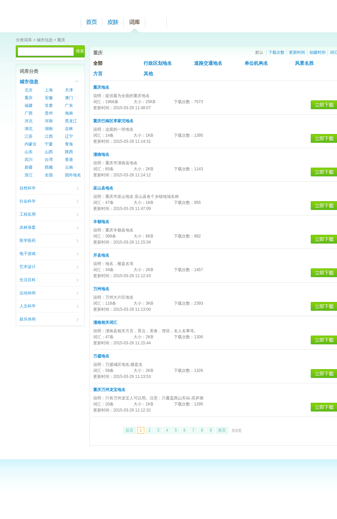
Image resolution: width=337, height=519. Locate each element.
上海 (49, 90)
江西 (49, 136)
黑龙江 (71, 121)
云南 (69, 167)
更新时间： (103, 107)
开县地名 (101, 255)
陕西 (69, 151)
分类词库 (24, 40)
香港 (69, 159)
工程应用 (28, 214)
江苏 (29, 136)
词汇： (99, 101)
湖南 (49, 128)
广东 (69, 105)
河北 (29, 121)
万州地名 (101, 289)
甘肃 (49, 105)
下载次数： (184, 101)
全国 (49, 175)
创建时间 (317, 52)
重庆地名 (101, 87)
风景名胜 (304, 63)
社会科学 (28, 201)
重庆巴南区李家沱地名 (113, 121)
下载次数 (276, 52)
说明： (99, 95)
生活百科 (28, 279)
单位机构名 (256, 63)
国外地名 (73, 175)
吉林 (69, 128)
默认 (259, 52)
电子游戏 (28, 253)
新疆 (29, 167)
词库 (134, 22)
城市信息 (45, 40)
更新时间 (297, 52)
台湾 (49, 159)
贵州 (49, 113)
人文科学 (28, 306)
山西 (49, 151)
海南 (69, 113)
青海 (69, 144)
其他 (148, 73)
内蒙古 (31, 144)
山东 (29, 151)
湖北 (29, 128)
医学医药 (28, 240)
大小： (140, 101)
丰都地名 (101, 221)
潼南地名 (101, 154)
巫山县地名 (103, 188)
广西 (29, 113)
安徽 (49, 97)
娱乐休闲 (28, 319)
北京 (29, 90)
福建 (29, 105)
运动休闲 (28, 293)
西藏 (49, 167)
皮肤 (113, 22)
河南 (49, 121)
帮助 (156, 22)
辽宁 (69, 136)
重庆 (61, 40)
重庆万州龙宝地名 (109, 389)
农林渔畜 (28, 227)
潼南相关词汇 (105, 322)
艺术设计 (28, 266)
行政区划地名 (158, 63)
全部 (98, 63)
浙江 (29, 175)
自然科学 (28, 188)
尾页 (222, 430)
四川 (29, 159)
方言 (98, 73)
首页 (91, 22)
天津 (69, 90)
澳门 (69, 97)
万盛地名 (101, 356)
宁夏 (49, 144)
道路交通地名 (208, 63)
